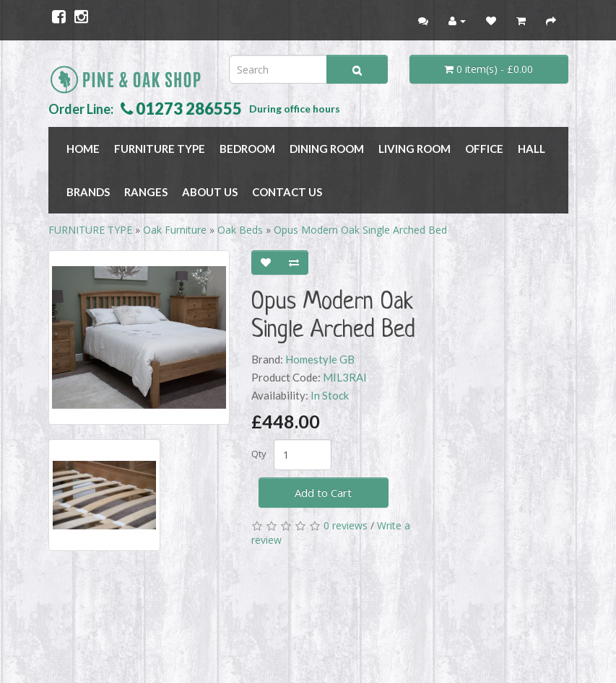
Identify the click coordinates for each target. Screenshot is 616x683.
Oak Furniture (175, 230)
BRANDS (88, 191)
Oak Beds (240, 230)
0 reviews (346, 525)
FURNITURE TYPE (159, 148)
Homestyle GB (320, 359)
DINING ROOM (327, 148)
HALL (531, 148)
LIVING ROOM (414, 148)
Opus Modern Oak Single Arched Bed (360, 230)
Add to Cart (323, 492)
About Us (210, 191)
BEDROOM (247, 148)
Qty (258, 453)
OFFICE (484, 148)
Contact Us (287, 191)
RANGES (146, 191)
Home (83, 148)
